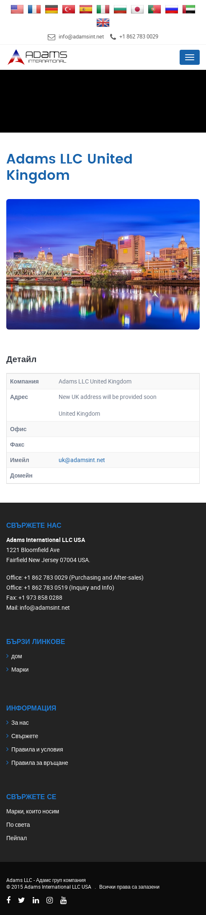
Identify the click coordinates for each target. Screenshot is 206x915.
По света (18, 824)
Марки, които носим (32, 811)
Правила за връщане (39, 763)
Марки (19, 669)
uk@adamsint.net (82, 460)
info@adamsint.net (81, 36)
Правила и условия (37, 749)
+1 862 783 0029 (138, 36)
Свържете (24, 736)
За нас (20, 722)
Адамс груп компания (61, 880)
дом (16, 656)
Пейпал (16, 838)
